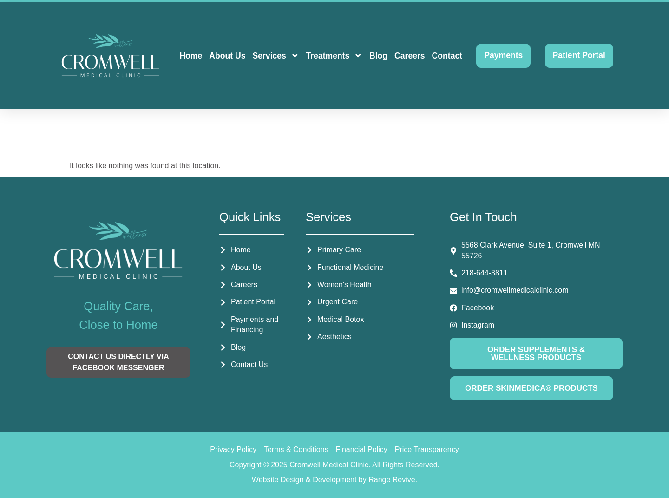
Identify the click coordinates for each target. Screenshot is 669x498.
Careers (409, 55)
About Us (227, 55)
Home (190, 55)
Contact (447, 55)
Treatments (334, 56)
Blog (378, 55)
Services (275, 56)
